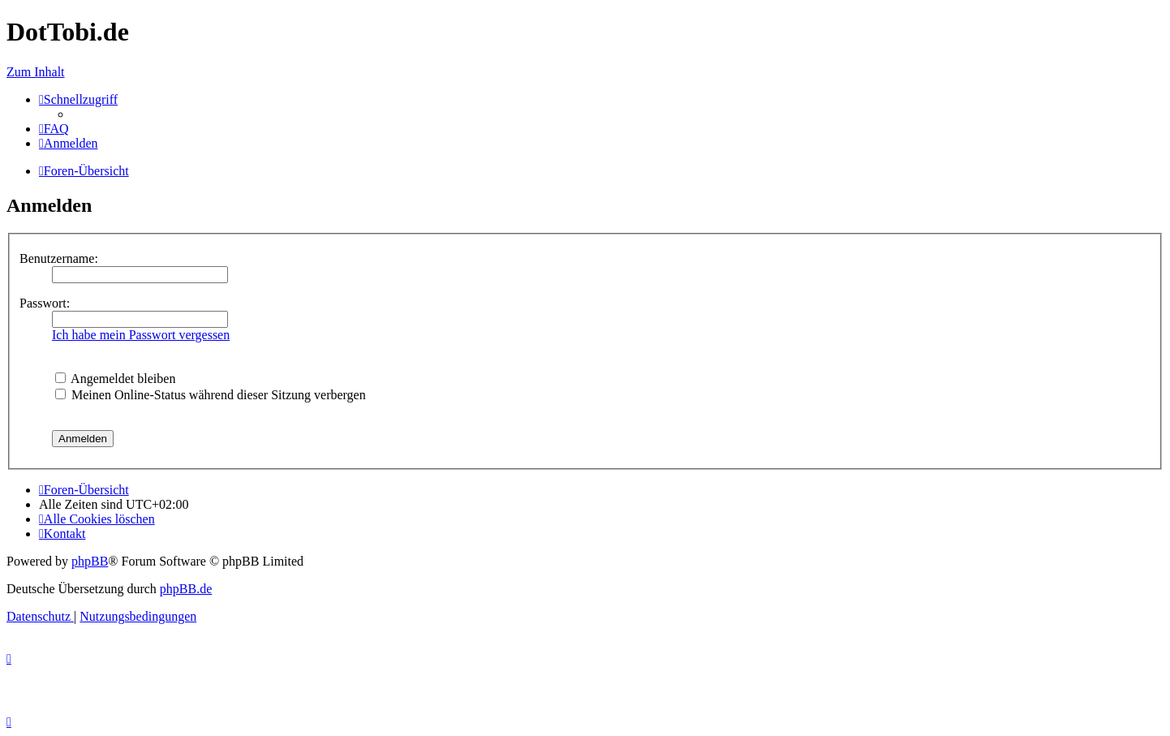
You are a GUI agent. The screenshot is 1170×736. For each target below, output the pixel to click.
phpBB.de (186, 589)
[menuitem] (54, 129)
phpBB (89, 561)
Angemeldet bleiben (115, 378)
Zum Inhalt (35, 72)
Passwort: (44, 303)
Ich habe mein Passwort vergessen (141, 335)
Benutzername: (58, 258)
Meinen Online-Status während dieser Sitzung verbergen (210, 395)
